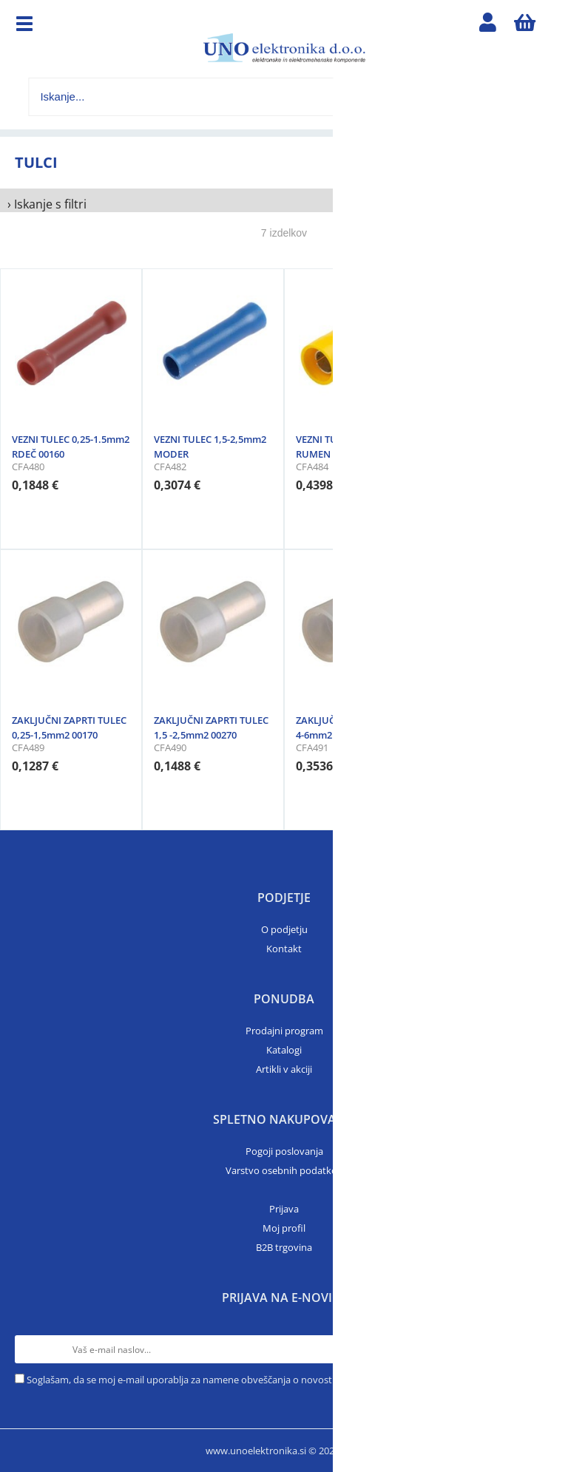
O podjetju (284, 929)
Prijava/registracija (488, 26)
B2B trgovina (284, 1247)
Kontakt (284, 948)
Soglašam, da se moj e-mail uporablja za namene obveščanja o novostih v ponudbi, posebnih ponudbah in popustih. (282, 1379)
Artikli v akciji (284, 1069)
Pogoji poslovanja (284, 1151)
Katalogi (284, 1049)
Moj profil (284, 1228)
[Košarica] (525, 26)
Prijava (284, 1208)
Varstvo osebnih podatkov (284, 1170)
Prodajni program (284, 1030)
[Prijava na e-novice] (539, 1349)
